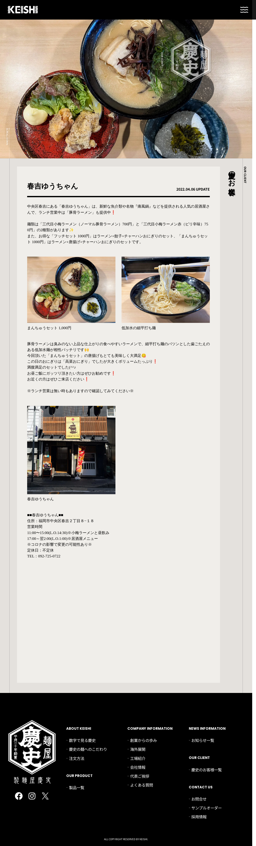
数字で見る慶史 (82, 740)
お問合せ (199, 799)
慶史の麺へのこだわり (88, 749)
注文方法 (76, 758)
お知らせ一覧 (202, 740)
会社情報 (137, 767)
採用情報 (199, 816)
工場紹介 (137, 758)
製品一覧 (76, 787)
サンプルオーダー (206, 807)
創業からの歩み (143, 740)
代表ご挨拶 (139, 776)
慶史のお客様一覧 (206, 769)
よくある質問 (141, 785)
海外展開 (137, 749)
